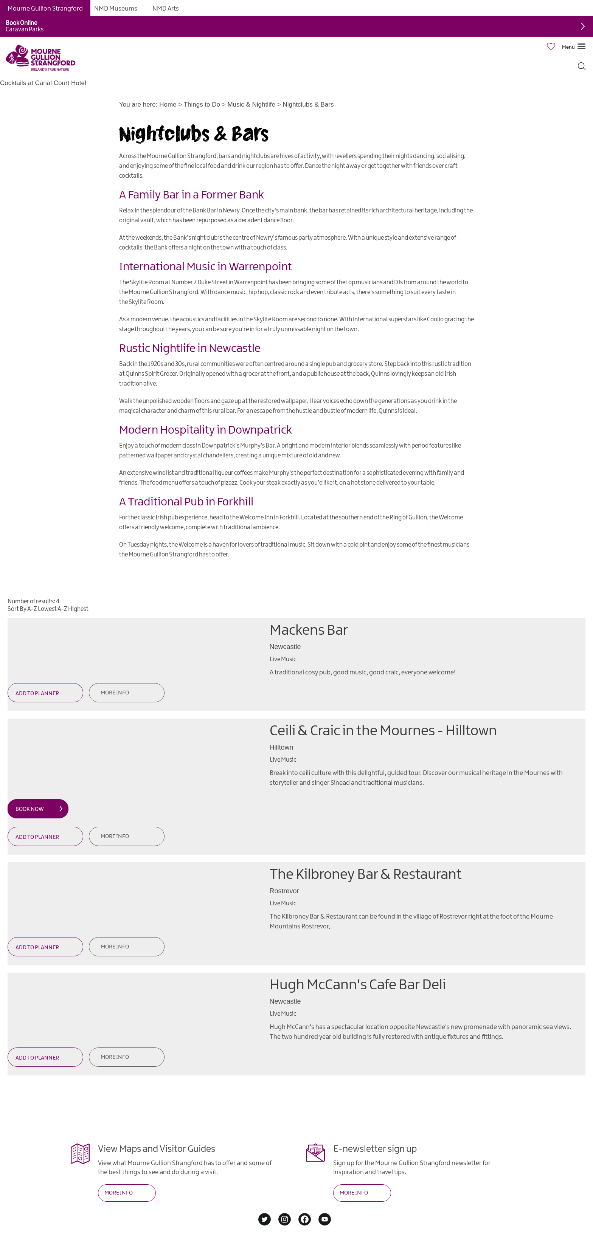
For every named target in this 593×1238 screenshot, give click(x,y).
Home (167, 104)
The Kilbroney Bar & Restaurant (366, 875)
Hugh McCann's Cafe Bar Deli (358, 985)
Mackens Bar (309, 630)
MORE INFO (118, 1193)
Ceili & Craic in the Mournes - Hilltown (383, 731)
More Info (115, 693)
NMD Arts (165, 8)
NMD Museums (115, 8)
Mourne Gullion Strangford (45, 8)
